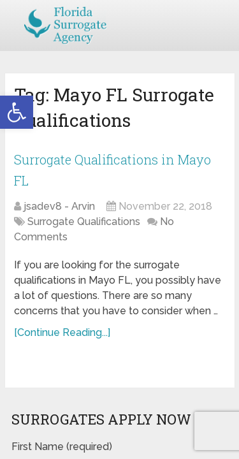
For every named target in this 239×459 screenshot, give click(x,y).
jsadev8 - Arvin (59, 206)
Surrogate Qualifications (83, 221)
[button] (16, 112)
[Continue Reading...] (62, 332)
